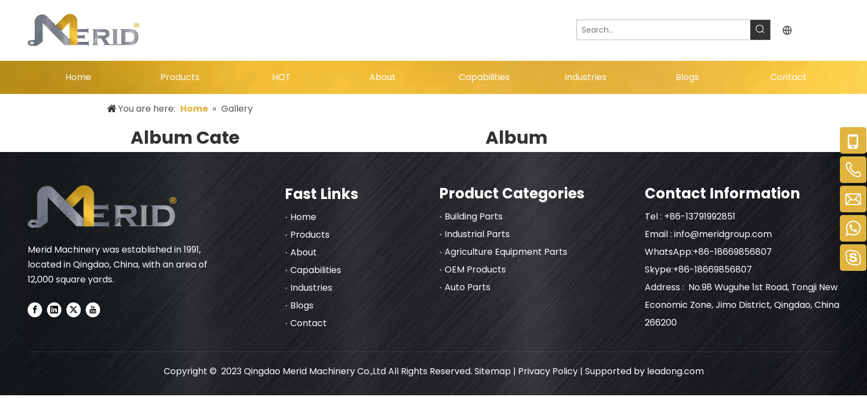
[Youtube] (93, 309)
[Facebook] (35, 309)
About (303, 252)
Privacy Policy (548, 371)
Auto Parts (467, 287)
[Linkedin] (54, 309)
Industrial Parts (477, 234)
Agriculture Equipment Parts (506, 251)
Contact (308, 323)
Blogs (302, 305)
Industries (311, 287)
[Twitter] (73, 309)
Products (310, 234)
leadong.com (675, 371)
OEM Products (475, 269)
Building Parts (474, 216)
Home (303, 217)
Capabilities (315, 270)
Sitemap (492, 371)
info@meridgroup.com (724, 234)
